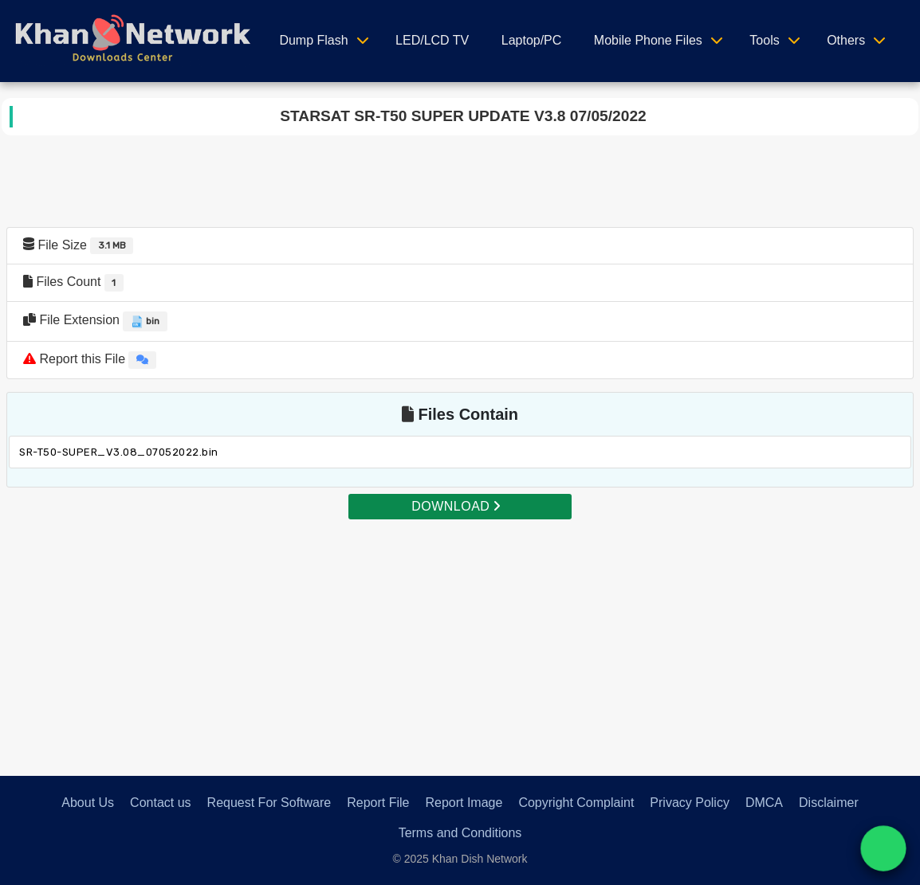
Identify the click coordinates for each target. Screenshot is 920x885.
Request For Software (269, 802)
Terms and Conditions (460, 833)
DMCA (764, 802)
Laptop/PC (531, 40)
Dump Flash (313, 40)
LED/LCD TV (432, 40)
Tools (764, 40)
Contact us (160, 802)
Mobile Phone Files (648, 40)
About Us (87, 802)
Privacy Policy (689, 802)
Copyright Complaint (576, 802)
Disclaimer (829, 802)
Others (846, 40)
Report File (378, 802)
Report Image (463, 802)
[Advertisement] (460, 632)
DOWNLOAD (456, 506)
